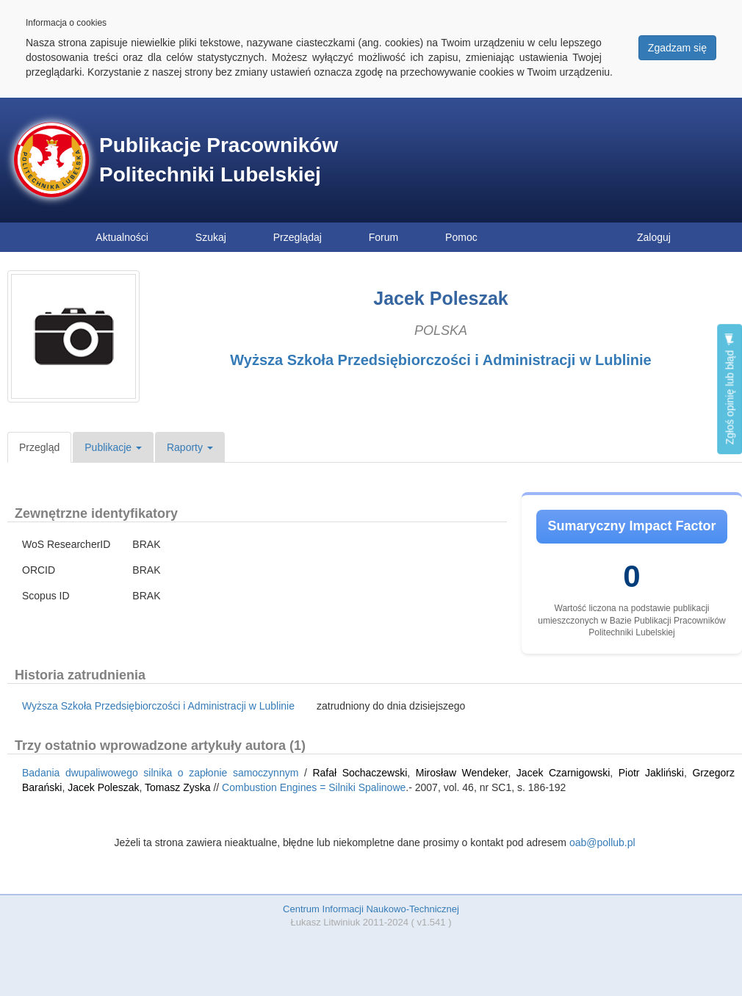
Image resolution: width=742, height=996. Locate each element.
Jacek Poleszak (103, 787)
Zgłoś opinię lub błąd (729, 388)
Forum (383, 237)
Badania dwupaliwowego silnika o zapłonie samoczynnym (160, 773)
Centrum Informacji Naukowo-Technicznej (371, 908)
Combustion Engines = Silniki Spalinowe (314, 787)
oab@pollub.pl (602, 842)
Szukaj (210, 237)
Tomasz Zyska (177, 787)
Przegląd (39, 447)
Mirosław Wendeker (462, 773)
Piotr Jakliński (651, 773)
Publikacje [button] (113, 447)
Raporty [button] (190, 447)
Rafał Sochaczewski (359, 773)
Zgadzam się (677, 48)
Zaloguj (654, 237)
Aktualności (122, 237)
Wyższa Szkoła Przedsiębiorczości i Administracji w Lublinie (441, 360)
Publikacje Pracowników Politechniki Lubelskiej (218, 160)
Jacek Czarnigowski (563, 773)
